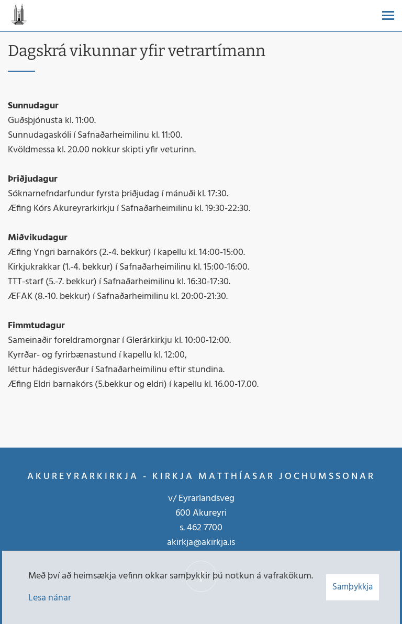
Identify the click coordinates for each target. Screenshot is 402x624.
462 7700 (204, 528)
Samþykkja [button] (352, 587)
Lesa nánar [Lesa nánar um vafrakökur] (49, 598)
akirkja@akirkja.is (201, 542)
